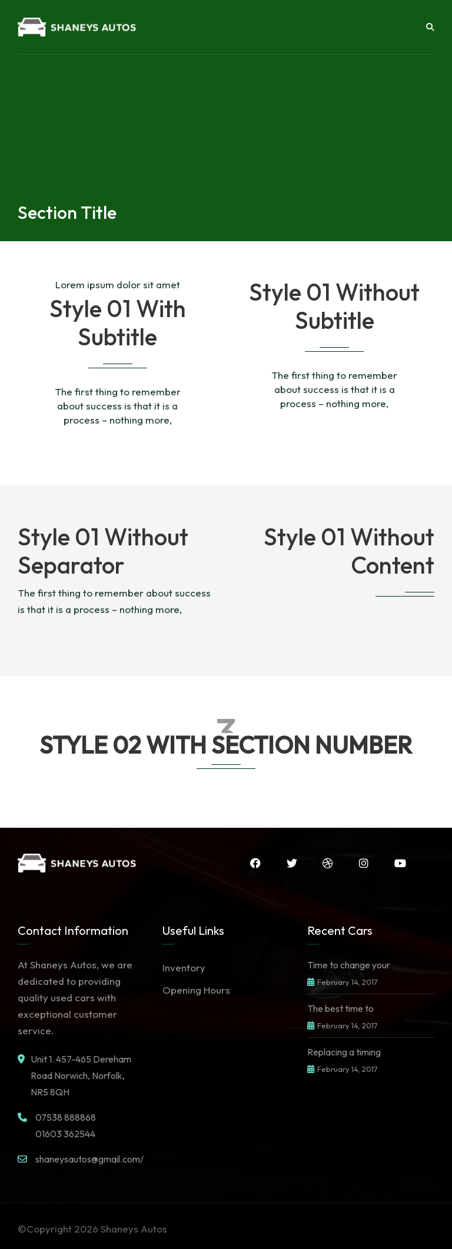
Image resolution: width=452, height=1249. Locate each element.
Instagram (363, 863)
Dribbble (328, 863)
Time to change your (348, 965)
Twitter (291, 863)
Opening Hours (196, 990)
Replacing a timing (344, 1052)
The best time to (340, 1008)
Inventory (183, 967)
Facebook (255, 863)
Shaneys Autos (134, 1229)
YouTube (400, 863)
